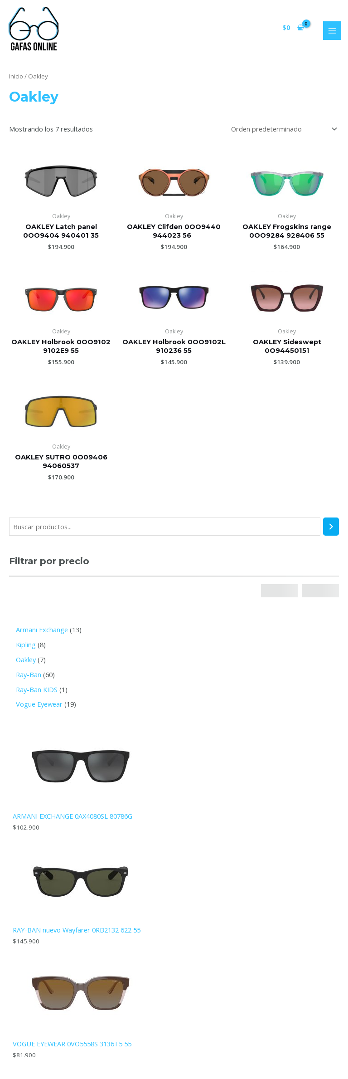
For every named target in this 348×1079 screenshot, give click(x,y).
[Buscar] (331, 527)
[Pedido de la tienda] (282, 129)
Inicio (16, 76)
